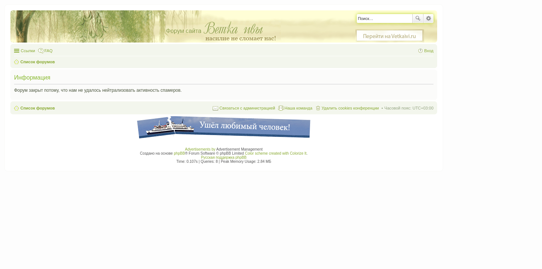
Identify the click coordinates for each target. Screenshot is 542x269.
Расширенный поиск (428, 18)
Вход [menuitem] (428, 50)
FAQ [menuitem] (48, 50)
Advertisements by (200, 149)
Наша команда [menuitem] (298, 108)
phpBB (179, 153)
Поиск (417, 18)
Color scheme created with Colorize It (275, 153)
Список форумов (37, 108)
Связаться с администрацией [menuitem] (247, 108)
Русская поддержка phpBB (223, 157)
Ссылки (28, 50)
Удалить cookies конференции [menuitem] (350, 108)
